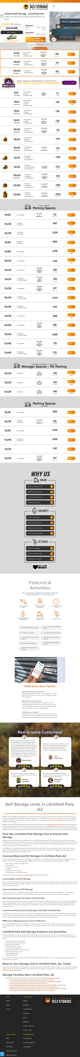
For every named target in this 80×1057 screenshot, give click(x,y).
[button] (53, 6)
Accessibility (27, 1047)
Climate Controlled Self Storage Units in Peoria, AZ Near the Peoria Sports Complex (32, 980)
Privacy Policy (27, 1038)
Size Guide (9, 1047)
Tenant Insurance (11, 1051)
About (8, 1005)
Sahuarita (26, 1022)
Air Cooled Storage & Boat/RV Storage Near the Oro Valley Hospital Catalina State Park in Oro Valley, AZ (37, 985)
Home (8, 1001)
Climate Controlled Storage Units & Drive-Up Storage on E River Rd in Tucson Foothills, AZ (34, 987)
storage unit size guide (66, 958)
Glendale (26, 1005)
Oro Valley (26, 1013)
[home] (36, 6)
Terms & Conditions (29, 1042)
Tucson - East (27, 1030)
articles (11, 970)
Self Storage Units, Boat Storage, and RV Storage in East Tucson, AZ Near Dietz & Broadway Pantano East (38, 988)
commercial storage (56, 820)
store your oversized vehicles (26, 875)
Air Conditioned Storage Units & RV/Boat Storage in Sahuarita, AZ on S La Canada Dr (32, 990)
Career (8, 1009)
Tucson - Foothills (28, 1026)
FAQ (49, 969)
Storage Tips (10, 1042)
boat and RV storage (21, 861)
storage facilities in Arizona (52, 978)
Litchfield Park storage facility (55, 824)
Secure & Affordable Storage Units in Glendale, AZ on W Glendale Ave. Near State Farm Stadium (35, 981)
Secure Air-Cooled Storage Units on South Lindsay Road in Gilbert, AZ (28, 983)
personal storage (44, 820)
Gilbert (25, 1001)
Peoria (25, 1017)
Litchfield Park (27, 1009)
